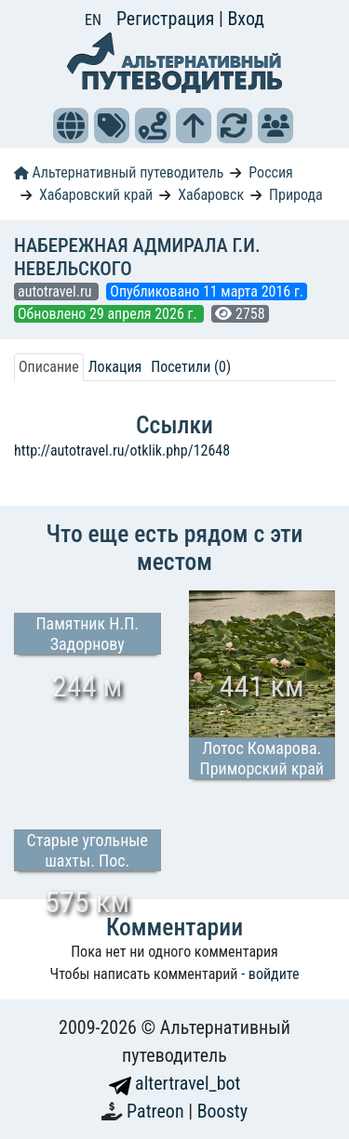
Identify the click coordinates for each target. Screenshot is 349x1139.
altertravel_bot (175, 1083)
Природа (296, 195)
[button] (71, 125)
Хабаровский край (96, 195)
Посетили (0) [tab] (191, 367)
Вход (245, 18)
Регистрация (167, 18)
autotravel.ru (56, 291)
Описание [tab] (49, 367)
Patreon (157, 1111)
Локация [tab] (115, 367)
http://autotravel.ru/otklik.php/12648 (122, 450)
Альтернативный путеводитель (118, 172)
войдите (274, 974)
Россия (270, 172)
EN (93, 20)
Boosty (222, 1111)
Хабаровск (211, 195)
